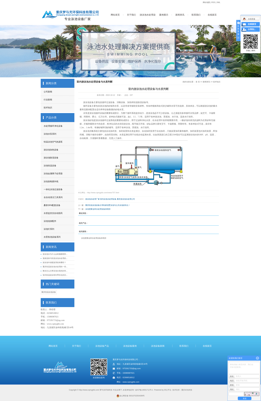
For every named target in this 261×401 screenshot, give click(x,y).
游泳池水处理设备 (147, 17)
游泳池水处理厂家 (92, 199)
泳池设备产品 (102, 346)
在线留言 (212, 14)
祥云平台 (167, 390)
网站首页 (115, 14)
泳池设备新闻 (157, 346)
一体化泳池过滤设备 (53, 189)
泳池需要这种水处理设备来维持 (97, 209)
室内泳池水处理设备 (108, 199)
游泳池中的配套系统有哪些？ (54, 262)
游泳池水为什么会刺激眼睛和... (55, 254)
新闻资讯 (179, 14)
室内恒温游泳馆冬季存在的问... (55, 275)
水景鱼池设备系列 (52, 237)
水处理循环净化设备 (53, 126)
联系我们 (196, 14)
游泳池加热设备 (51, 150)
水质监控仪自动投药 (53, 213)
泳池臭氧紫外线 (51, 181)
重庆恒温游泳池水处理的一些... (55, 267)
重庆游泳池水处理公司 (126, 199)
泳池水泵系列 (50, 134)
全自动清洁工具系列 (53, 197)
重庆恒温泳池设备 (48, 292)
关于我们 (131, 14)
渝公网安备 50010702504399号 (130, 396)
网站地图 (206, 2)
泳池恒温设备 (50, 165)
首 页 (198, 82)
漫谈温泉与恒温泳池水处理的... (55, 258)
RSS (213, 2)
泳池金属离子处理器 (53, 173)
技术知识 (48, 107)
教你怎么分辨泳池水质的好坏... (55, 271)
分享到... (252, 29)
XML (218, 2)
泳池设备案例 (130, 346)
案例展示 (163, 14)
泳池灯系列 (49, 229)
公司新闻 (48, 91)
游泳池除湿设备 (51, 157)
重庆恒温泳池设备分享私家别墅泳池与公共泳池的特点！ (107, 205)
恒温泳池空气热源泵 (53, 142)
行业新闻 (48, 99)
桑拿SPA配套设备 (52, 205)
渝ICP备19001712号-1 (144, 390)
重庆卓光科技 (186, 390)
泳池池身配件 (50, 221)
